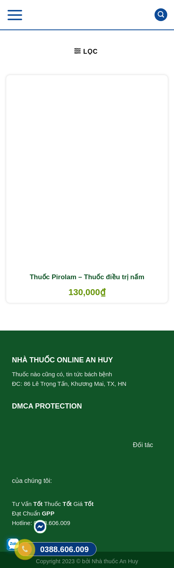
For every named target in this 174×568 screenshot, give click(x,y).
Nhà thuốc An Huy (115, 561)
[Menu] (14, 14)
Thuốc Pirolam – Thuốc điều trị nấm (87, 277)
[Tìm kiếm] (161, 14)
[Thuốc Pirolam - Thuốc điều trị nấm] (87, 172)
